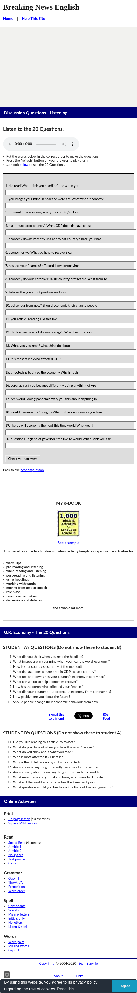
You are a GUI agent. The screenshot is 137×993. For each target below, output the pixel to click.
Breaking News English (41, 7)
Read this (65, 989)
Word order (16, 891)
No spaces (15, 855)
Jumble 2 (14, 851)
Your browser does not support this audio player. (41, 144)
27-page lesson (19, 819)
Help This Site (33, 18)
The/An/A (15, 882)
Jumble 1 (14, 847)
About (58, 976)
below (24, 165)
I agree (124, 986)
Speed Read (16, 843)
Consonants (16, 906)
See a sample (69, 542)
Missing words (18, 946)
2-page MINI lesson (22, 823)
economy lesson (32, 470)
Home (8, 18)
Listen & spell (18, 927)
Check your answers (22, 459)
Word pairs (16, 942)
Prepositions (17, 887)
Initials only (16, 918)
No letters (15, 922)
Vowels (13, 910)
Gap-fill (13, 878)
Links (79, 976)
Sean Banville (88, 963)
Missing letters (18, 914)
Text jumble (16, 859)
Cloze (12, 863)
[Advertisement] (68, 65)
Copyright (46, 963)
